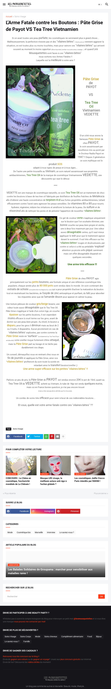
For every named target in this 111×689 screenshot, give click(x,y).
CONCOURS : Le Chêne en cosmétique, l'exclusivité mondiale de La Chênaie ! (18, 481)
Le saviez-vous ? (66, 532)
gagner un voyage (41, 659)
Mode (10, 532)
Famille (26, 641)
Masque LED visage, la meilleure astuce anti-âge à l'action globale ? (53, 481)
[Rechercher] (52, 596)
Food (89, 636)
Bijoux (99, 636)
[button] (4, 4)
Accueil (9, 17)
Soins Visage (20, 17)
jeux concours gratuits (70, 659)
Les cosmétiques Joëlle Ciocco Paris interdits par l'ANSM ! (89, 479)
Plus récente (10, 493)
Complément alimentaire (72, 636)
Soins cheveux (50, 636)
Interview (51, 532)
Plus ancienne (100, 493)
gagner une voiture (19, 659)
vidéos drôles (34, 662)
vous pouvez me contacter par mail (29, 621)
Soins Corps (25, 636)
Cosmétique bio (24, 532)
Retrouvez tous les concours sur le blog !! (21, 656)
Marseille (39, 532)
